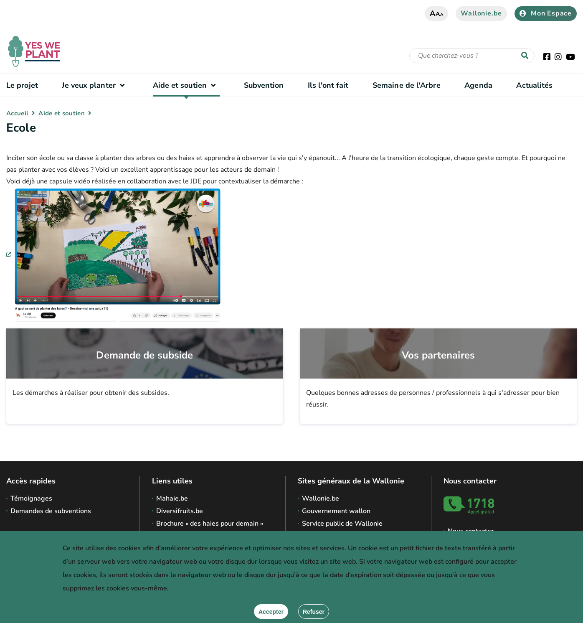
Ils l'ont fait (328, 85)
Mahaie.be (172, 498)
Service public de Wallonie (342, 523)
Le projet (22, 85)
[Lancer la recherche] (527, 56)
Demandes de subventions (50, 511)
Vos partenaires (438, 355)
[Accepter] (271, 611)
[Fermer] (313, 611)
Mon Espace (546, 13)
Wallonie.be (481, 13)
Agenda (478, 85)
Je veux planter (95, 85)
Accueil (17, 113)
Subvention (264, 85)
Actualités (534, 85)
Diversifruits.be (179, 511)
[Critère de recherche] (472, 55)
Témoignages (31, 498)
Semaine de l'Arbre (407, 85)
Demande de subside (144, 355)
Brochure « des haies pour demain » (209, 523)
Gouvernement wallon (336, 511)
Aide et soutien (186, 85)
